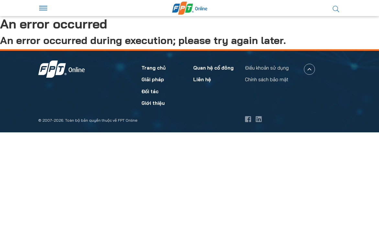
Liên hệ (202, 180)
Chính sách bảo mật (266, 180)
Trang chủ (153, 168)
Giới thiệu (153, 204)
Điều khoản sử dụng (267, 168)
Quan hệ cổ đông (213, 168)
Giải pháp (152, 180)
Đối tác (150, 192)
